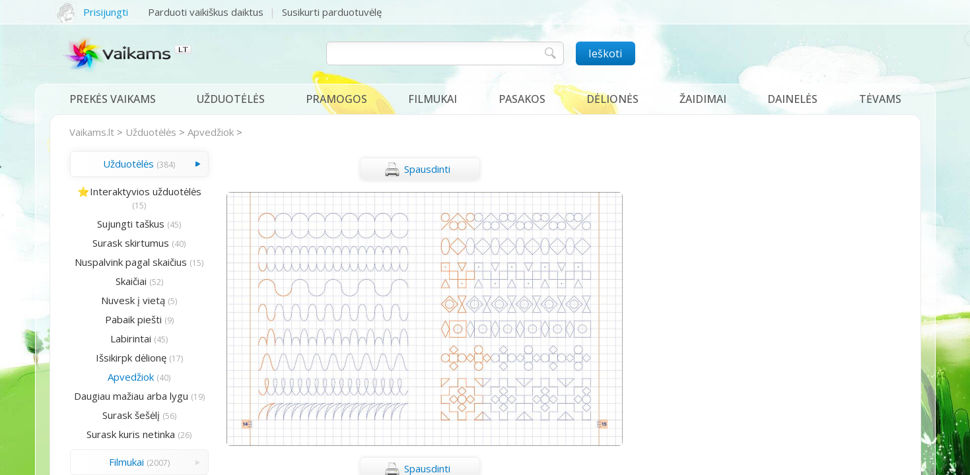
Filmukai (432, 99)
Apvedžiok (211, 132)
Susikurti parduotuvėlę (332, 11)
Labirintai (130, 338)
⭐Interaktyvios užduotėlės (139, 191)
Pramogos (336, 99)
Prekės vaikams (112, 99)
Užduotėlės (231, 99)
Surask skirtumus (130, 242)
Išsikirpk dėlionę (131, 357)
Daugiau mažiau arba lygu (131, 395)
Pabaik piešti (133, 319)
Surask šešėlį (131, 415)
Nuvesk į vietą (133, 300)
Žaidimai (702, 99)
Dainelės (792, 99)
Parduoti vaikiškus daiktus (205, 11)
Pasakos (522, 99)
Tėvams (880, 99)
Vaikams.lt (91, 132)
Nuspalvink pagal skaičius (131, 262)
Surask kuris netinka (131, 434)
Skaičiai (131, 281)
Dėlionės (612, 99)
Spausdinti (417, 169)
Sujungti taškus (130, 223)
